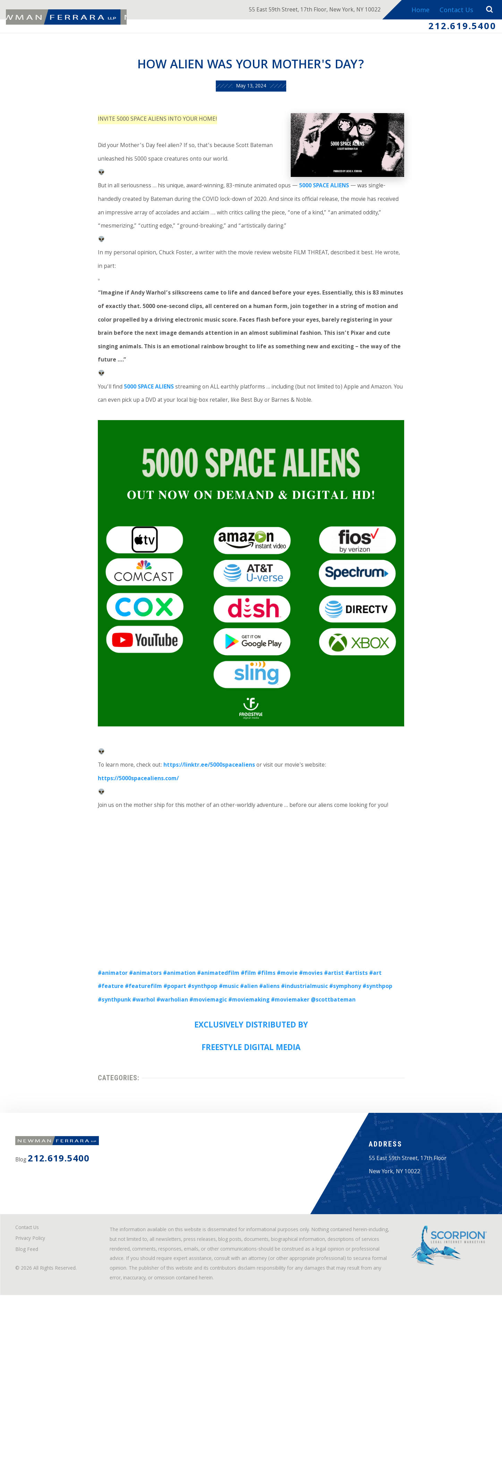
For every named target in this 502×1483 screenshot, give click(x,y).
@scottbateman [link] (301, 1115)
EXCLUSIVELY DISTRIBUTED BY (251, 1143)
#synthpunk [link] (392, 1099)
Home (417, 10)
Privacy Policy (35, 1406)
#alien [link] (211, 1099)
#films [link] (262, 1083)
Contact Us (454, 10)
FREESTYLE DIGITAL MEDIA (251, 1168)
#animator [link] (87, 1083)
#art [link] (387, 1083)
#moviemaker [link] (252, 1115)
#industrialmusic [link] (273, 1099)
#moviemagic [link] (157, 1115)
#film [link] (241, 1083)
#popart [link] (127, 1099)
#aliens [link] (233, 1099)
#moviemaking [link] (204, 1115)
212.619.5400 (456, 28)
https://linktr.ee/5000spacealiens (200, 876)
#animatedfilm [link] (207, 1083)
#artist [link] (340, 1083)
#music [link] (188, 1099)
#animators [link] (124, 1083)
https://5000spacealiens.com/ (384, 876)
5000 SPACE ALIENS (132, 432)
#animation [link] (163, 1083)
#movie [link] (286, 1083)
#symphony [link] (318, 1099)
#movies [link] (313, 1083)
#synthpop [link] (158, 1099)
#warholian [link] (116, 1115)
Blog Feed (31, 1419)
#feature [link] (409, 1083)
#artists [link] (365, 1083)
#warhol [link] (83, 1115)
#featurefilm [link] (91, 1099)
